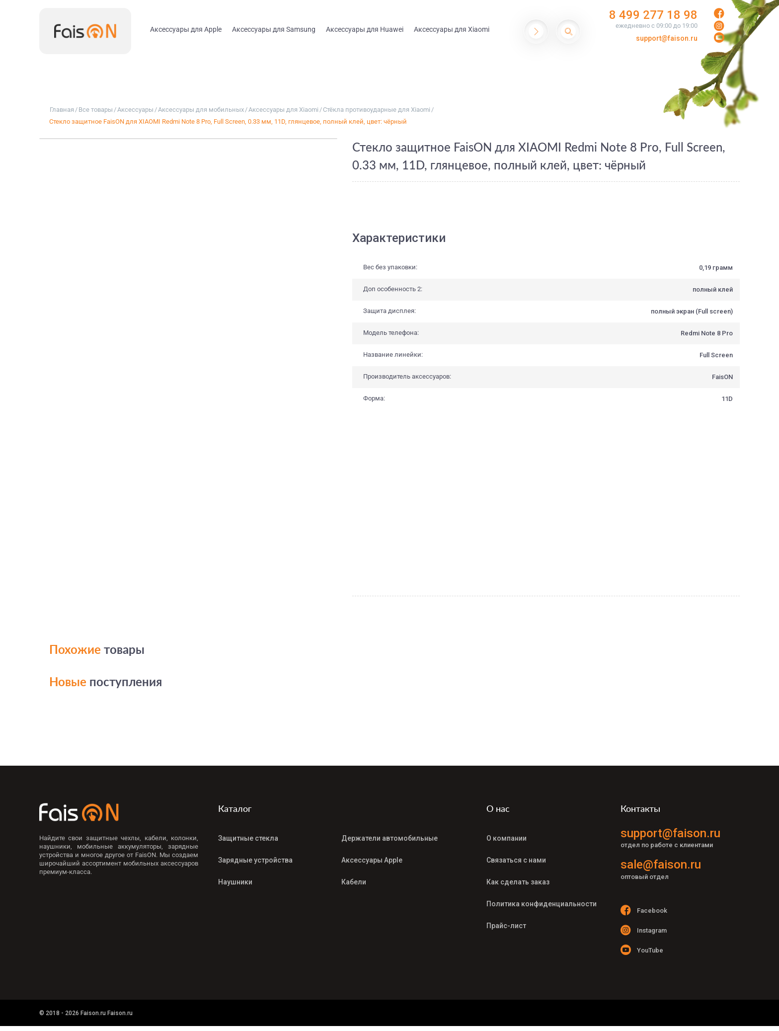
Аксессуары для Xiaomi (283, 109)
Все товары (95, 109)
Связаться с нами (516, 860)
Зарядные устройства (255, 860)
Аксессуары (135, 109)
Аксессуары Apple (371, 860)
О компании (506, 838)
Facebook (644, 910)
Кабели (353, 882)
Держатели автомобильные (389, 838)
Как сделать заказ (517, 882)
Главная (62, 109)
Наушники (235, 882)
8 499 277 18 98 (653, 15)
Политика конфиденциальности (541, 904)
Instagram (644, 930)
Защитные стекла (248, 838)
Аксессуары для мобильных (201, 109)
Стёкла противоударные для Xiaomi (376, 109)
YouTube (642, 950)
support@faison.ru (667, 38)
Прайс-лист (506, 926)
